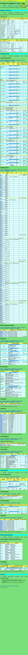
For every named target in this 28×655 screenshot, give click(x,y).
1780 (1, 264)
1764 (1, 238)
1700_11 (2, 332)
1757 (1, 224)
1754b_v (2, 523)
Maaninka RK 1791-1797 (14, 360)
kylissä (7, 7)
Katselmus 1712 (12, 65)
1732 (1, 444)
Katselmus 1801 (12, 153)
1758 (1, 226)
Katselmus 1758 (12, 96)
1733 (1, 178)
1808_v (1, 497)
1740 (1, 191)
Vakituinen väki (10, 5)
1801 (1, 307)
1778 (1, 259)
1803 (1, 311)
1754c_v (2, 524)
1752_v (1, 520)
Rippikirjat (13, 60)
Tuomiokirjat (13, 170)
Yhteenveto (5, 5)
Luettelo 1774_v (12, 511)
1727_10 (2, 418)
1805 (1, 315)
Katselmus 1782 (12, 124)
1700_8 (1, 331)
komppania (12, 569)
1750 (1, 209)
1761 (1, 232)
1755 (1, 220)
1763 (1, 236)
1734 (1, 180)
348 (26, 463)
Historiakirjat (18, 60)
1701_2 (1, 335)
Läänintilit (2, 170)
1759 (1, 228)
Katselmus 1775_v (11, 481)
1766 (1, 240)
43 (0, 353)
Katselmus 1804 (12, 159)
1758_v (1, 529)
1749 (1, 207)
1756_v (1, 525)
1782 (1, 268)
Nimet (7, 585)
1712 (1, 569)
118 (26, 458)
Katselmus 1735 (12, 78)
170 (26, 465)
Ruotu (22, 12)
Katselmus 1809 (12, 162)
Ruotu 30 (12, 585)
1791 (1, 286)
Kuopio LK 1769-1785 (14, 351)
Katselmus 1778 (12, 120)
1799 (1, 303)
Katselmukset (2, 585)
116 (26, 456)
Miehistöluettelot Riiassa (7, 325)
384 (1, 362)
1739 (1, 190)
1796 (1, 296)
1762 (1, 234)
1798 (1, 300)
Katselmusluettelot (5, 58)
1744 (1, 195)
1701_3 (1, 336)
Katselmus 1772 (12, 113)
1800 (1, 305)
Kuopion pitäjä (14, 455)
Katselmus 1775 (12, 116)
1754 (1, 218)
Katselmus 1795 (12, 147)
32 (25, 7)
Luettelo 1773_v (12, 506)
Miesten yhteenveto (5, 10)
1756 (1, 222)
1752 (1, 214)
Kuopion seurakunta (13, 372)
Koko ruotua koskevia (6, 535)
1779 (1, 262)
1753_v (1, 521)
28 (21, 51)
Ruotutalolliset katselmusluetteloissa (10, 539)
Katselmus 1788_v (11, 486)
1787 (1, 278)
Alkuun (1, 60)
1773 (1, 432)
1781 (1, 266)
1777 (1, 257)
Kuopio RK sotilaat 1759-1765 (14, 344)
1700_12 (2, 333)
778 (26, 467)
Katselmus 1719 (12, 68)
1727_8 (1, 415)
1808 (1, 321)
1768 (1, 244)
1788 (1, 280)
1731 (1, 175)
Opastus (26, 12)
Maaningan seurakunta (13, 386)
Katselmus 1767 (12, 105)
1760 (1, 230)
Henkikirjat (23, 60)
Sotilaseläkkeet (7, 170)
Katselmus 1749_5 (12, 83)
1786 (1, 276)
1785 (1, 274)
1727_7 (1, 414)
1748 (1, 205)
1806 (1, 317)
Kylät (9, 585)
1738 (1, 187)
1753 (1, 216)
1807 (1, 319)
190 (1, 357)
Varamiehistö (17, 5)
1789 (1, 282)
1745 (1, 198)
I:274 (1, 349)
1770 (1, 248)
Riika (10, 60)
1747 (1, 203)
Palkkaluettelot (6, 60)
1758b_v (2, 530)
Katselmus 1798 (12, 150)
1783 (1, 270)
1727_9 (1, 416)
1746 (1, 201)
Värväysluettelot (12, 476)
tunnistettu (8, 571)
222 (26, 460)
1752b (1, 425)
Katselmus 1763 (12, 100)
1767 (1, 242)
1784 (1, 272)
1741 (1, 193)
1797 (1, 298)
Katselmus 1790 (12, 143)
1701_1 (1, 334)
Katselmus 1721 (12, 75)
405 (26, 457)
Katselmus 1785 (12, 131)
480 (20, 404)
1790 (1, 284)
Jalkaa (22, 62)
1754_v (1, 522)
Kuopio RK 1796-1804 (14, 348)
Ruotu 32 (16, 585)
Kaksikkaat (5, 541)
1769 (1, 246)
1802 (1, 309)
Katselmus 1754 (12, 93)
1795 (1, 556)
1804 (1, 313)
